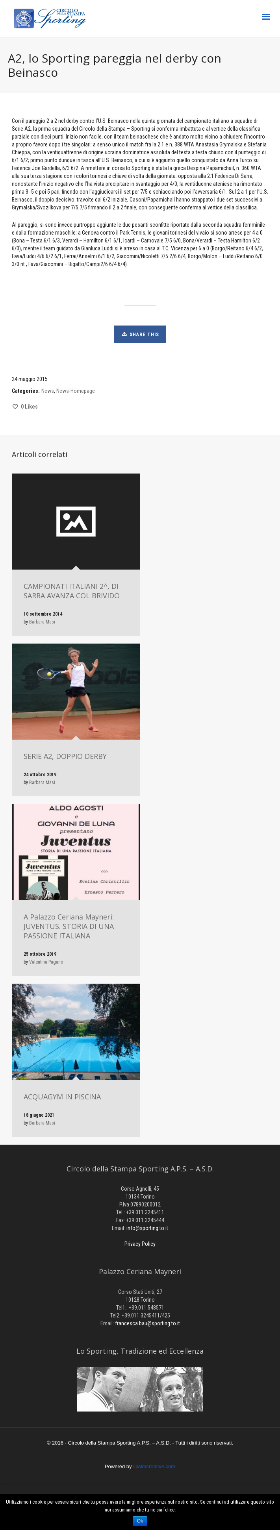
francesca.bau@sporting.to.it (147, 1323)
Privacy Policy (140, 1244)
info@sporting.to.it (147, 1228)
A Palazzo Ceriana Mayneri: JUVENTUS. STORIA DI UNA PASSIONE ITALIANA (69, 926)
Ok (140, 1521)
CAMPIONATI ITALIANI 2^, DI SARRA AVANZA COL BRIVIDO (72, 590)
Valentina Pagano (46, 962)
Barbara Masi (42, 622)
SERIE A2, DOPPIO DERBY (65, 756)
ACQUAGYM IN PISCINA (62, 1096)
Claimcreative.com (154, 1466)
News (47, 391)
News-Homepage (75, 391)
